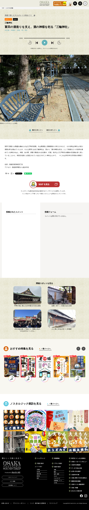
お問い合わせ (5, 503)
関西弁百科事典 (76, 481)
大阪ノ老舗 (74, 488)
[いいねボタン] (6, 173)
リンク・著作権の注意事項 (38, 503)
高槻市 (15, 19)
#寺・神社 (24, 30)
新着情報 (57, 458)
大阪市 (38, 469)
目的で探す (57, 467)
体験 (55, 469)
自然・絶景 (56, 474)
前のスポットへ (37, 130)
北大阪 (38, 471)
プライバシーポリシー (19, 503)
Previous (2, 89)
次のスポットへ (51, 130)
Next (87, 89)
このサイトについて (12, 477)
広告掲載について (12, 485)
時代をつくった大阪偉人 (78, 458)
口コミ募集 (12, 481)
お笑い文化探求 (76, 471)
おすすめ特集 (9, 8)
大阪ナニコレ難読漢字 (77, 484)
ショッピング (57, 478)
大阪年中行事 (75, 475)
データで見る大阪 (76, 468)
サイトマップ (53, 503)
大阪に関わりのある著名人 (79, 478)
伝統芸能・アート (58, 480)
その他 (55, 482)
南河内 (38, 476)
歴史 (55, 472)
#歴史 (18, 30)
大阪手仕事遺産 (76, 465)
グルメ (55, 476)
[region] (21, 241)
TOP (3, 8)
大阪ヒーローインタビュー (79, 462)
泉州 (38, 478)
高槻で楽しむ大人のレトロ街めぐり (18, 15)
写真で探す (40, 463)
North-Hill (16, 472)
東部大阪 (39, 474)
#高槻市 (13, 30)
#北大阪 (7, 30)
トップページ (41, 458)
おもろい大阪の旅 (76, 491)
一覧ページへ (45, 349)
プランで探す (58, 463)
